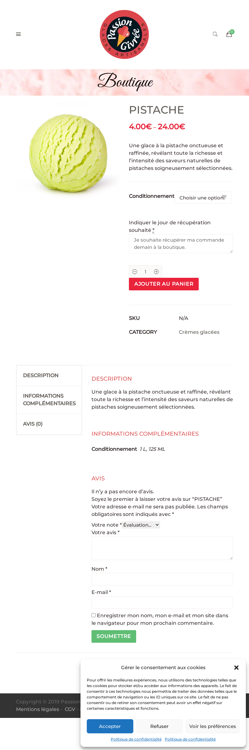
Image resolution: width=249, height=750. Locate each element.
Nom (99, 569)
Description (40, 375)
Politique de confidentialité (136, 739)
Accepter (110, 726)
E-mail (101, 592)
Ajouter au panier (164, 284)
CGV (70, 709)
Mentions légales (37, 709)
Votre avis (105, 532)
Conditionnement (151, 196)
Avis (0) (32, 424)
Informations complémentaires (49, 399)
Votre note (106, 525)
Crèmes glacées (199, 332)
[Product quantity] (145, 272)
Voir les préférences (212, 726)
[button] (236, 667)
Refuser (159, 726)
